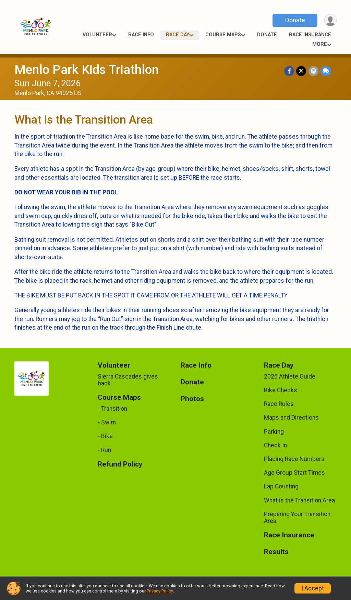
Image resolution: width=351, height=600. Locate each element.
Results (276, 552)
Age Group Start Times (294, 472)
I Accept (312, 588)
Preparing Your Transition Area (297, 517)
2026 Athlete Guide (289, 376)
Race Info (141, 35)
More (319, 44)
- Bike (105, 436)
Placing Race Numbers (294, 459)
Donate (295, 20)
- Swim (107, 422)
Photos (192, 399)
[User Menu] (330, 20)
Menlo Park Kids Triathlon (86, 69)
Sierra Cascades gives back (128, 380)
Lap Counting (281, 486)
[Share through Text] (325, 71)
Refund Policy (120, 464)
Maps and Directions (291, 417)
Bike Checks (280, 390)
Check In (275, 445)
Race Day (177, 35)
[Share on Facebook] (289, 71)
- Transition (112, 408)
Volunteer (97, 35)
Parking (274, 431)
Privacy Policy (160, 590)
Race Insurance (310, 35)
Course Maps (223, 35)
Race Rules (279, 403)
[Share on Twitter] (301, 71)
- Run (104, 450)
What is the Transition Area (299, 500)
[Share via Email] (313, 71)
